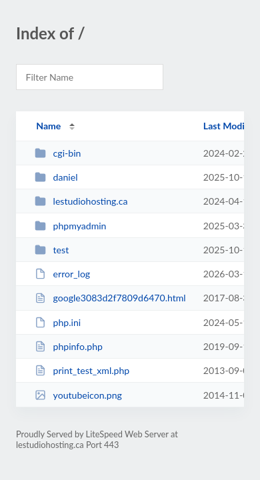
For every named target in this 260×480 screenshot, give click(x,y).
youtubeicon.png (78, 395)
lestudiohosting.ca (81, 201)
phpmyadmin (70, 225)
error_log (62, 273)
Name (48, 125)
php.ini (58, 322)
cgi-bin (58, 153)
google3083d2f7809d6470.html (110, 297)
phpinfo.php (69, 346)
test (52, 249)
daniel (56, 177)
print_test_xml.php (82, 370)
